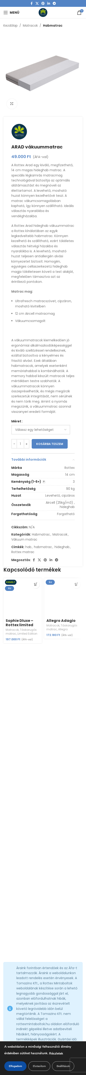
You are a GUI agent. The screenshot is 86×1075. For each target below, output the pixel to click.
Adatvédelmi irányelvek (21, 986)
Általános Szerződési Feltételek (27, 994)
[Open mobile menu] (11, 12)
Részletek (56, 1053)
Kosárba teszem (49, 444)
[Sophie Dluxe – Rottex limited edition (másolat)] (22, 597)
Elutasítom (39, 1066)
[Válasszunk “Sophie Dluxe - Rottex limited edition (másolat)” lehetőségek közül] (36, 584)
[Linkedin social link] (48, 3)
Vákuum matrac (24, 539)
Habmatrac (52, 25)
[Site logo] (43, 12)
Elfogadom (15, 1066)
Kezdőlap (10, 25)
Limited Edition (27, 634)
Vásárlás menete (16, 1018)
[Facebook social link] (31, 3)
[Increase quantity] (26, 444)
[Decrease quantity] (14, 444)
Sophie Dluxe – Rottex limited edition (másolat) (19, 627)
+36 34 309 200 (20, 901)
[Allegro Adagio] (63, 597)
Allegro (63, 629)
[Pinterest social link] (43, 3)
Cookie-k (10, 1010)
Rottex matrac (22, 552)
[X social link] (37, 3)
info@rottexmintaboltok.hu (29, 883)
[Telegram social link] (54, 3)
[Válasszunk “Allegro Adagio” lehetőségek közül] (76, 584)
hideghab (62, 547)
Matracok (30, 25)
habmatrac (43, 547)
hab (28, 547)
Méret (16, 421)
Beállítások (63, 1066)
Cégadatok (12, 1002)
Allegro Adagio (61, 620)
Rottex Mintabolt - (22, 932)
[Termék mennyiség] (20, 444)
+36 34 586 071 (20, 892)
